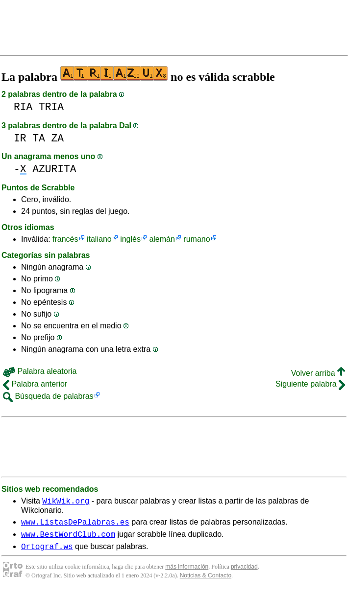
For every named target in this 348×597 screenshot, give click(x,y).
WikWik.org (65, 502)
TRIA (51, 107)
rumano (196, 239)
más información (186, 572)
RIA (23, 107)
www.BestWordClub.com (68, 538)
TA (38, 138)
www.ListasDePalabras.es (75, 524)
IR (20, 138)
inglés (130, 239)
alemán (161, 239)
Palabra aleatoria (39, 371)
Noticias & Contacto (205, 581)
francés (65, 239)
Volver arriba (318, 373)
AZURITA (54, 169)
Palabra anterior (35, 384)
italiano (99, 239)
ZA (57, 138)
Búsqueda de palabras (48, 396)
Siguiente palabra (310, 384)
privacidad (244, 572)
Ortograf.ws (47, 552)
